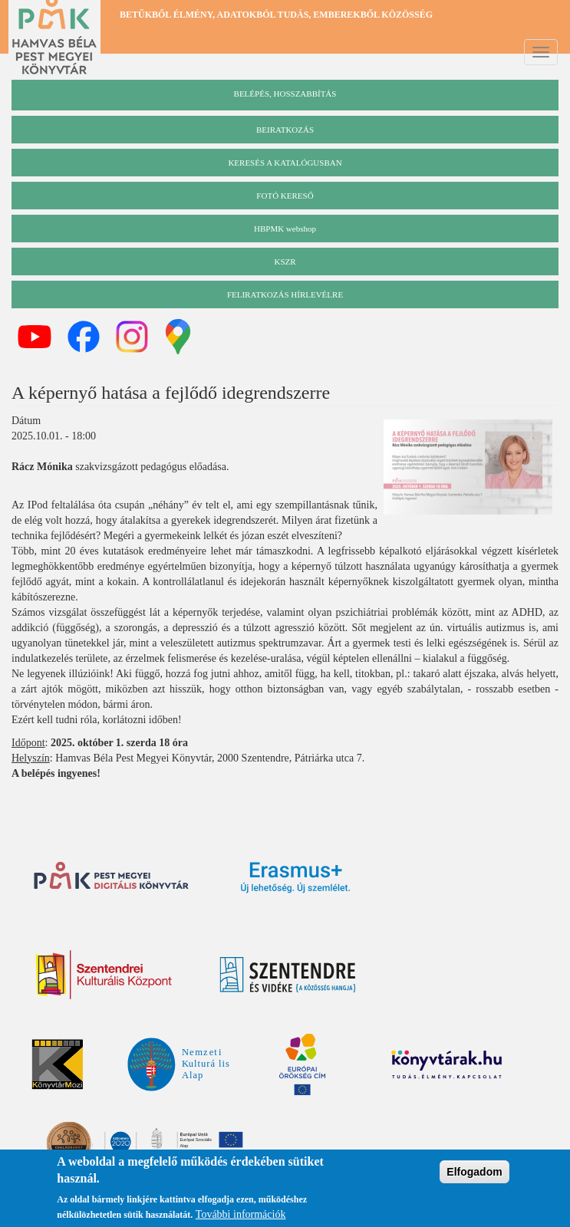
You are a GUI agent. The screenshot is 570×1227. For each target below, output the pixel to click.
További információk (241, 1216)
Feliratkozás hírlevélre (285, 294)
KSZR (284, 261)
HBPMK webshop (285, 228)
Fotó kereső (284, 195)
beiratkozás (285, 129)
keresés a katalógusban (284, 162)
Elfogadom (474, 1174)
